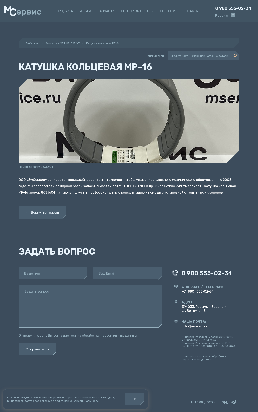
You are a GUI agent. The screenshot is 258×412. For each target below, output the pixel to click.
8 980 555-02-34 (233, 8)
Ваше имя (32, 273)
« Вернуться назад (42, 212)
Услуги (85, 11)
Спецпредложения (137, 11)
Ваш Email (107, 273)
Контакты (190, 11)
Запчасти (106, 11)
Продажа (65, 11)
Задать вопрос (36, 291)
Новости (167, 11)
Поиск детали (155, 56)
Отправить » (37, 349)
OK (134, 399)
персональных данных (118, 335)
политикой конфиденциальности (77, 400)
